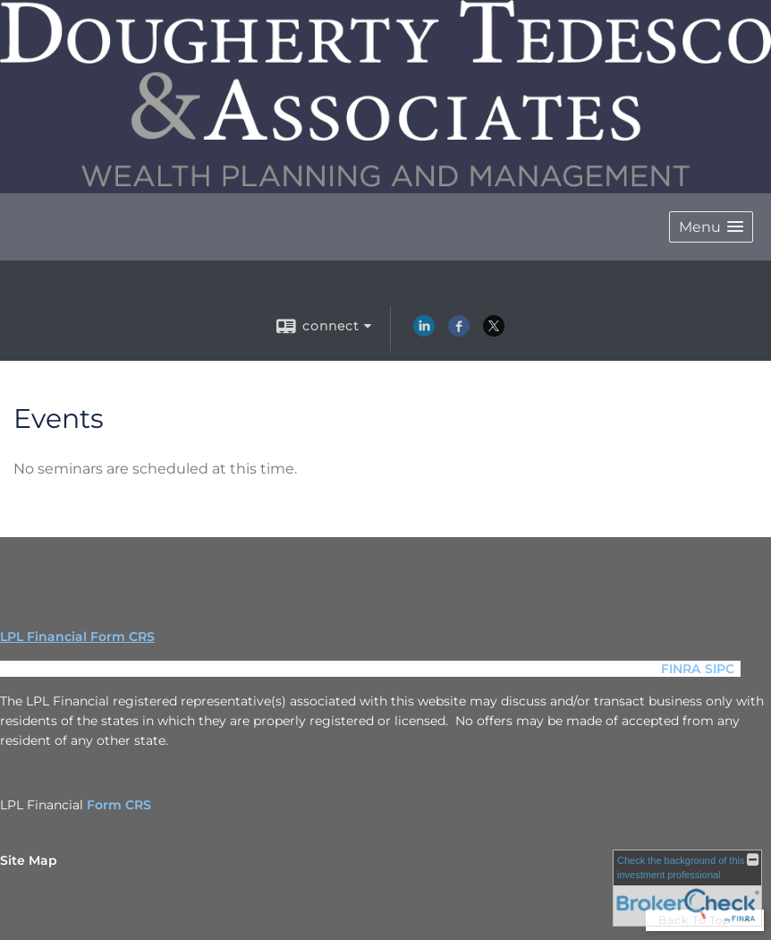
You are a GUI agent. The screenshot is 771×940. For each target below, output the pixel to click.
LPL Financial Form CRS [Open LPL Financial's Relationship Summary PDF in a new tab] (77, 636)
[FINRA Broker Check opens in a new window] (687, 888)
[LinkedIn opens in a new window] (424, 332)
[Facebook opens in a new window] (459, 332)
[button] (711, 227)
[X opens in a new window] (493, 332)
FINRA (680, 669)
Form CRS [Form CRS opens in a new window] (119, 805)
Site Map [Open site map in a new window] (28, 860)
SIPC (719, 669)
